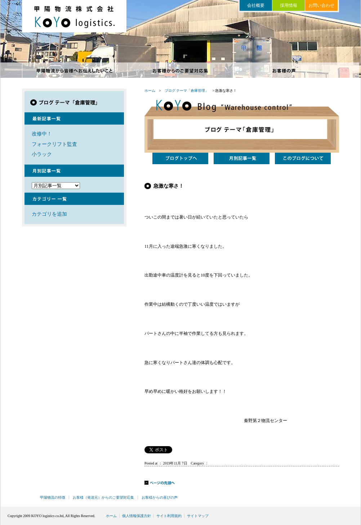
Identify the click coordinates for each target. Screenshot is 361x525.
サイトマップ (198, 516)
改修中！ (42, 133)
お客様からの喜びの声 (286, 70)
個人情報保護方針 (136, 516)
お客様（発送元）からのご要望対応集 (103, 497)
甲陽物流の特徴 (75, 70)
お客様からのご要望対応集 (180, 70)
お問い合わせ (321, 5)
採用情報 (288, 5)
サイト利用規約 (169, 516)
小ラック (42, 154)
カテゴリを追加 (49, 214)
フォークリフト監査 (54, 144)
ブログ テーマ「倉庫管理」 (187, 91)
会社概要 (255, 5)
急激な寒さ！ (168, 186)
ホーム (149, 91)
